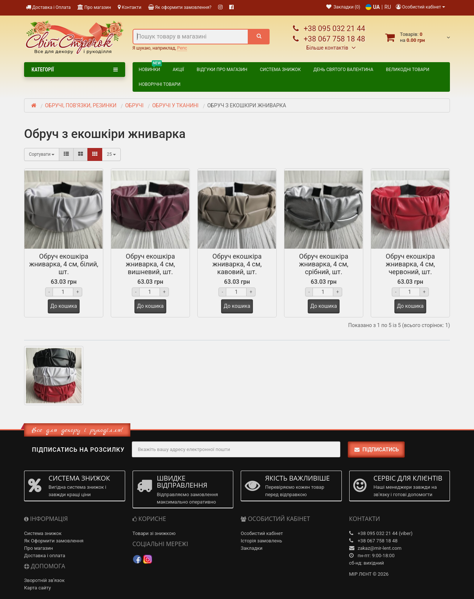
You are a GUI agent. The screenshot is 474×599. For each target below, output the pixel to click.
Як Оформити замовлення (53, 541)
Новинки (150, 68)
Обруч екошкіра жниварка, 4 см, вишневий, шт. (150, 264)
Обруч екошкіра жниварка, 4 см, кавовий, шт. (236, 264)
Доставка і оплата (44, 555)
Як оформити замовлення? (179, 7)
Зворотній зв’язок (44, 580)
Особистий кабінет (262, 533)
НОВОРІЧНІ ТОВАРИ (160, 84)
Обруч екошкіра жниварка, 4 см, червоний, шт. (410, 264)
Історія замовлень (261, 541)
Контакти (129, 7)
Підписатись (376, 449)
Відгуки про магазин (222, 69)
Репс (182, 48)
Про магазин (94, 7)
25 (111, 154)
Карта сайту (37, 587)
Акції (178, 69)
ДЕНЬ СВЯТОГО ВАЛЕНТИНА (343, 69)
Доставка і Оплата (48, 7)
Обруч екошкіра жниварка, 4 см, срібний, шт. (323, 264)
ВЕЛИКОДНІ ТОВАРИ (407, 69)
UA (376, 7)
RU (387, 7)
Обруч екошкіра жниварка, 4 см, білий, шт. (64, 264)
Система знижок (280, 69)
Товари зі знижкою (154, 533)
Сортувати (41, 154)
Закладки (252, 548)
